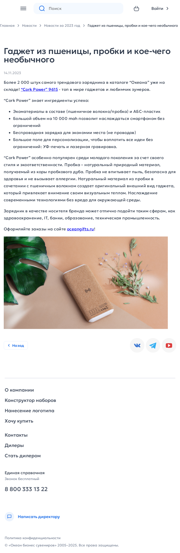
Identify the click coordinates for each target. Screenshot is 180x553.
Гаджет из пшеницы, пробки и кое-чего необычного (133, 25)
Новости (29, 25)
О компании (19, 390)
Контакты (16, 435)
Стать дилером (23, 455)
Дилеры (14, 445)
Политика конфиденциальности (32, 538)
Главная (7, 25)
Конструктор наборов (30, 400)
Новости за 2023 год (62, 25)
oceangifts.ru (80, 229)
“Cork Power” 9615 (39, 89)
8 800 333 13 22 (26, 489)
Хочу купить (19, 421)
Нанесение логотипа (29, 410)
